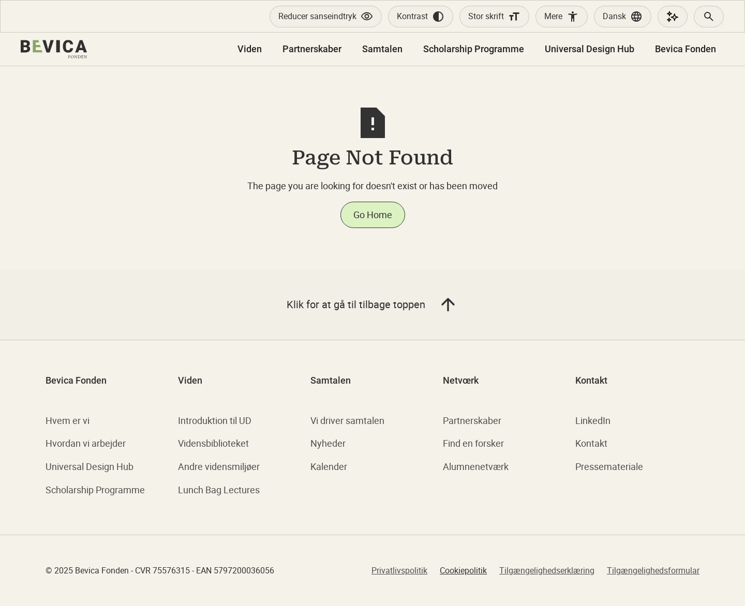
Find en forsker (473, 443)
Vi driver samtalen (347, 420)
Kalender (328, 466)
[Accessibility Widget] (561, 16)
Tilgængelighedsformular (653, 570)
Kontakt (591, 443)
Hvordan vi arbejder (86, 443)
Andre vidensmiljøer (219, 466)
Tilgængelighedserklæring (546, 570)
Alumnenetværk (476, 466)
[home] (54, 49)
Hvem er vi (68, 420)
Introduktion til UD (214, 420)
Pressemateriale (609, 466)
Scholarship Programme (95, 489)
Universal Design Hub (89, 466)
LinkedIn (592, 420)
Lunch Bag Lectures (219, 489)
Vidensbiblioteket (213, 443)
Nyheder (328, 443)
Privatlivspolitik (399, 570)
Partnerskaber (472, 420)
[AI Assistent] (673, 16)
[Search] (709, 16)
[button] (622, 16)
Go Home (372, 214)
